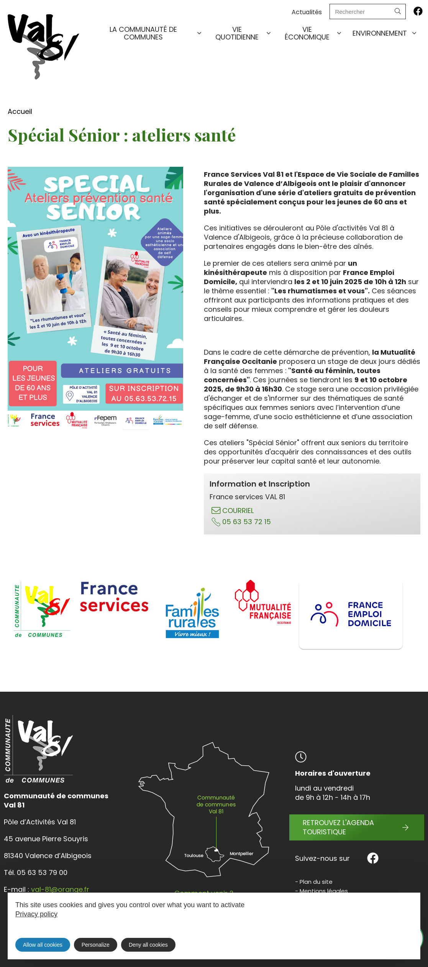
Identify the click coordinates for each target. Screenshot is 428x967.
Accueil (20, 111)
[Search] (397, 11)
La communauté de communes (156, 33)
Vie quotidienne (243, 33)
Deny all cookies (148, 945)
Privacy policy (36, 914)
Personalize (96, 945)
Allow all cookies (42, 945)
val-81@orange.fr (60, 889)
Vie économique (314, 33)
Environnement (385, 33)
